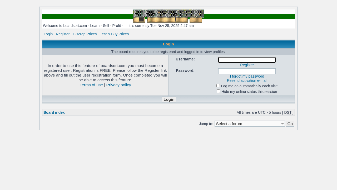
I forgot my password (247, 76)
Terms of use (91, 85)
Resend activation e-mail (247, 80)
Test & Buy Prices (114, 34)
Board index (54, 112)
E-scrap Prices (85, 34)
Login (48, 34)
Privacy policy (118, 85)
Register (63, 34)
